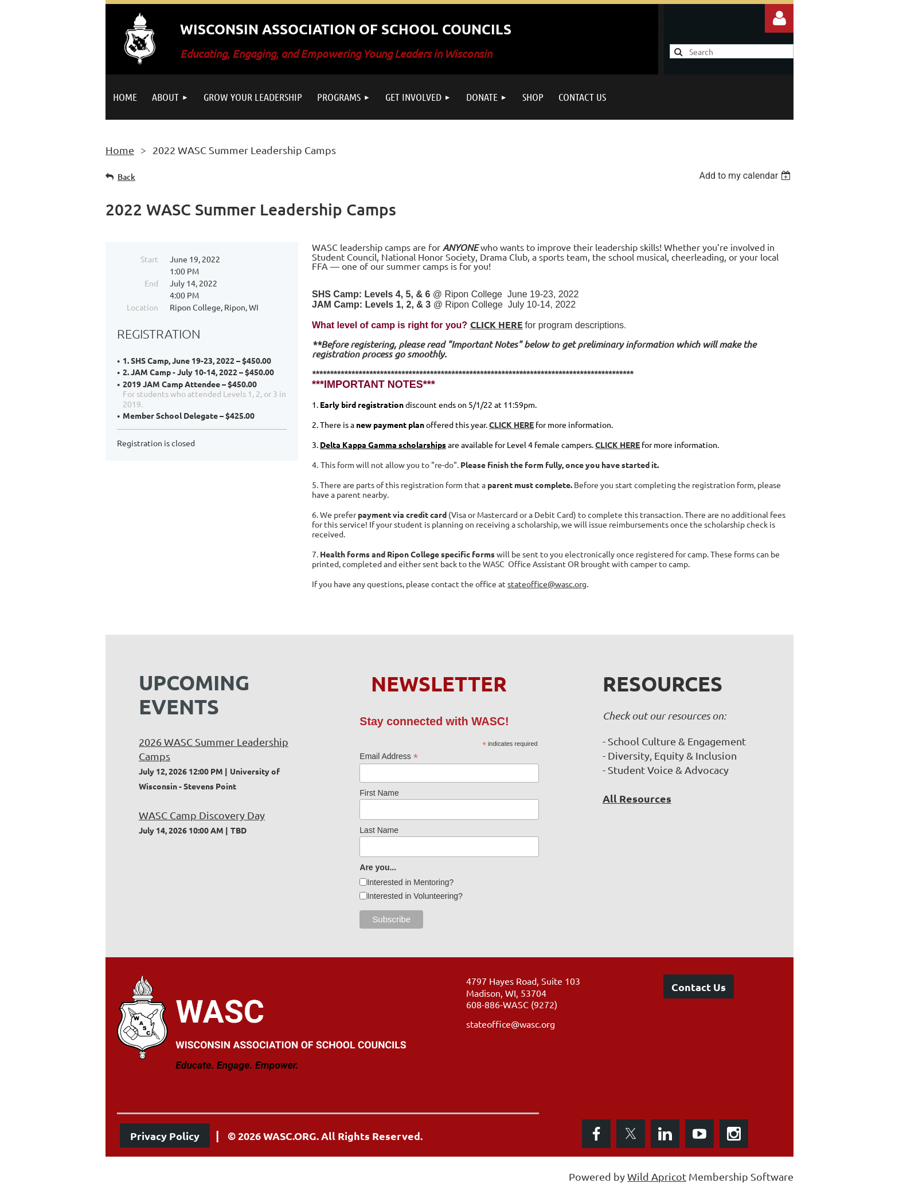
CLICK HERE (496, 325)
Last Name (378, 830)
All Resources (637, 798)
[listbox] (746, 175)
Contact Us (698, 986)
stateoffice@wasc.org (547, 584)
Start (149, 259)
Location (142, 307)
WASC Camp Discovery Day (202, 815)
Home (119, 150)
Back (126, 176)
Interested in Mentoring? (410, 882)
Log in (779, 18)
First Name (378, 792)
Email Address (388, 756)
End (151, 283)
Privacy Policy (165, 1135)
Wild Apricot (656, 1176)
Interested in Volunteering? (415, 896)
